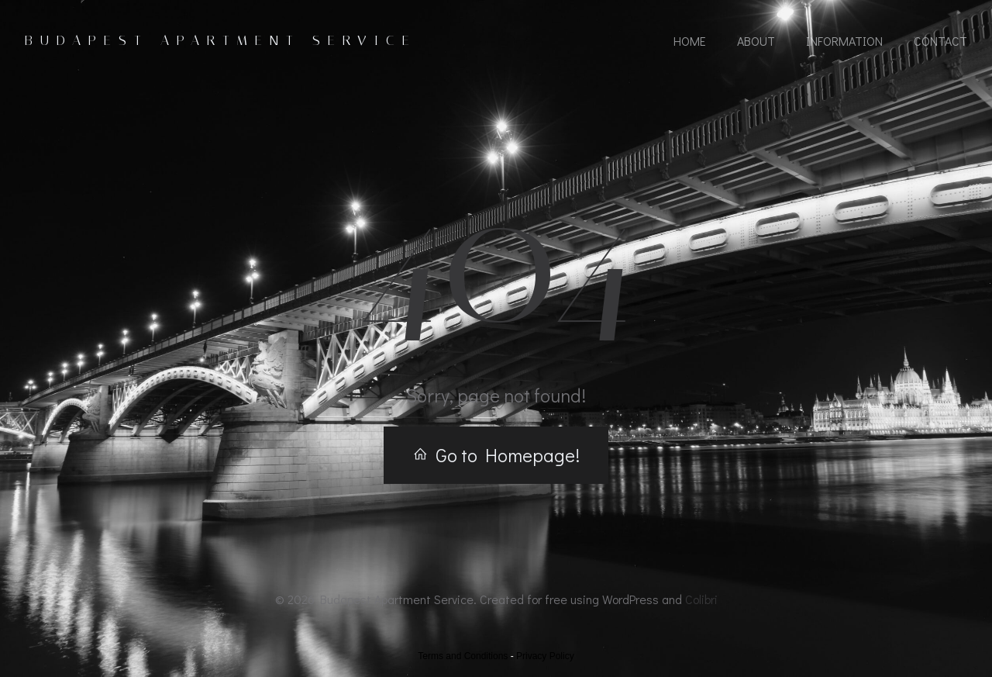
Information (844, 41)
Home (689, 41)
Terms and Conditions (463, 656)
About (756, 41)
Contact (940, 41)
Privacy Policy (545, 656)
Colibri (701, 599)
